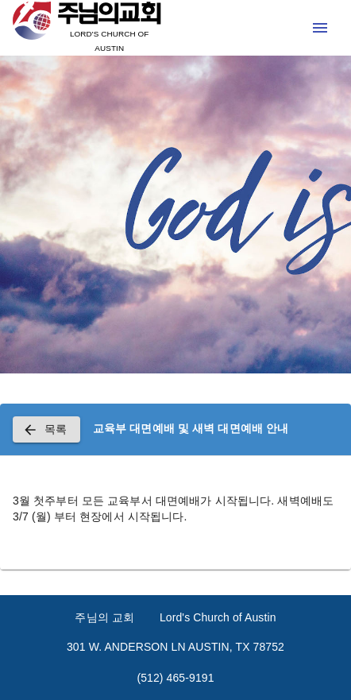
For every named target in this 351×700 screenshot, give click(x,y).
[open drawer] (320, 28)
